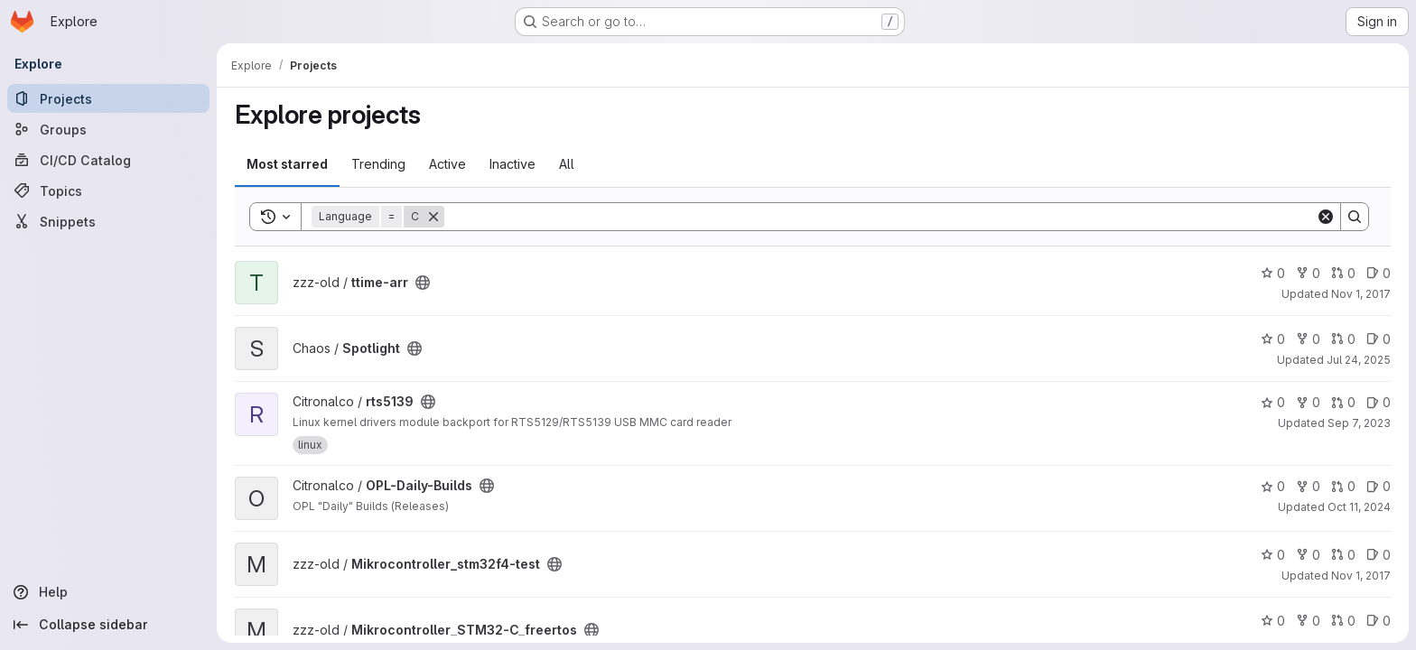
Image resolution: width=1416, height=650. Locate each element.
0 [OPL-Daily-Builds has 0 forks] (1308, 486)
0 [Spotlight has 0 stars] (1273, 339)
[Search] (880, 217)
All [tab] (566, 164)
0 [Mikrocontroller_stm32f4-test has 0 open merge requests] (1343, 554)
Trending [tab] (378, 164)
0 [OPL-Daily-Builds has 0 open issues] (1378, 486)
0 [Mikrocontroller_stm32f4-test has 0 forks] (1308, 554)
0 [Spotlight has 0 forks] (1308, 339)
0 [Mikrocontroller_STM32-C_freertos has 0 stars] (1273, 620)
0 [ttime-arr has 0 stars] (1273, 273)
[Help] (108, 592)
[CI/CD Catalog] (108, 159)
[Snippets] (108, 221)
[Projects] (108, 98)
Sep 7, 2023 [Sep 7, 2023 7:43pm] (1359, 423)
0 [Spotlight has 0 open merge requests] (1343, 339)
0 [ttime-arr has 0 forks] (1308, 273)
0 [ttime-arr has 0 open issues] (1378, 273)
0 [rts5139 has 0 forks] (1308, 402)
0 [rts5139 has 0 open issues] (1378, 402)
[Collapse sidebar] (108, 624)
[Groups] (108, 129)
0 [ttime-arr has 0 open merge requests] (1343, 273)
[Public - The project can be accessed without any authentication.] (422, 282)
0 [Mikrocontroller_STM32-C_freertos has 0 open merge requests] (1343, 620)
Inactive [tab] (512, 164)
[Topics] (108, 190)
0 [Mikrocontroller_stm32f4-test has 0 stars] (1273, 554)
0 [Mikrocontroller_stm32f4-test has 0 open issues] (1378, 554)
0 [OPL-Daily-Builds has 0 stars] (1273, 486)
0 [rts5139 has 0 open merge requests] (1343, 402)
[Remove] (433, 217)
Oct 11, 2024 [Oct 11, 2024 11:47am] (1359, 507)
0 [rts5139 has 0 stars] (1273, 402)
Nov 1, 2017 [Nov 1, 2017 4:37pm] (1361, 294)
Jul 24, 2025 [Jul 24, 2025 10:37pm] (1359, 360)
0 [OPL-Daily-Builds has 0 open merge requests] (1343, 486)
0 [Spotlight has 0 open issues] (1378, 339)
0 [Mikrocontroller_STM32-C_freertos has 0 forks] (1308, 620)
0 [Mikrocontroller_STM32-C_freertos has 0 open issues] (1378, 620)
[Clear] (1326, 217)
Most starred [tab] (287, 164)
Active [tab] (447, 164)
